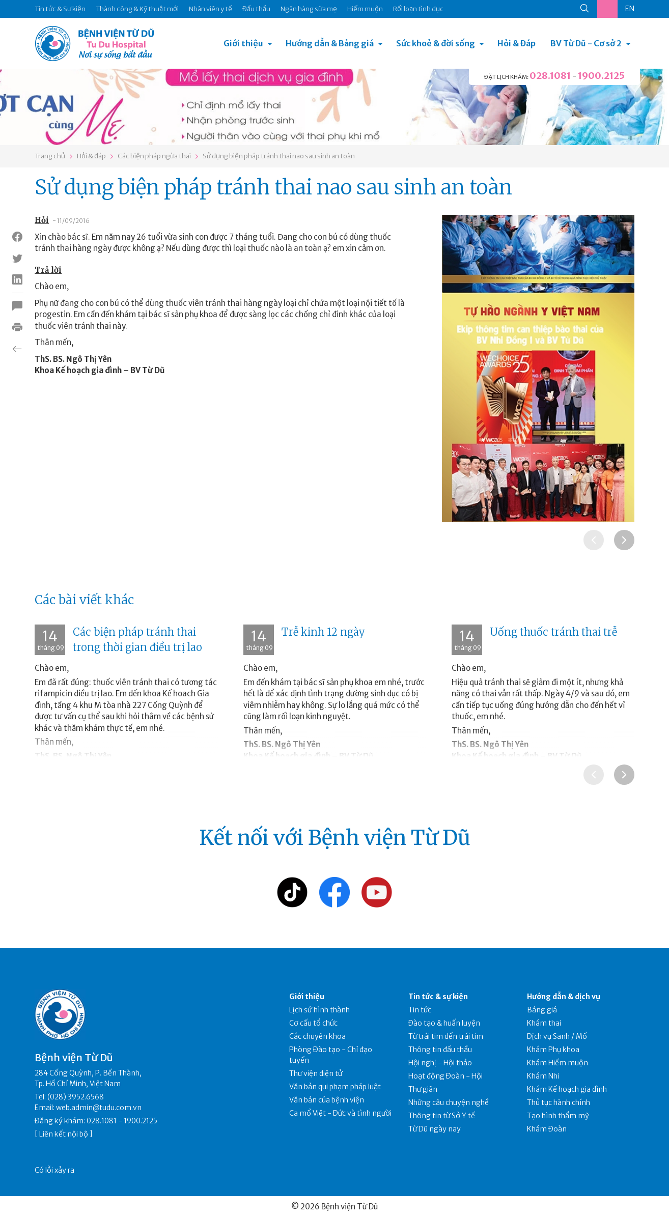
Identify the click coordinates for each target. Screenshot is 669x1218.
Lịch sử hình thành (319, 1009)
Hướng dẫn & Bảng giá (330, 43)
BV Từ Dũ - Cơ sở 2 (586, 43)
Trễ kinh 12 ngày (323, 632)
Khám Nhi (543, 1076)
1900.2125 (601, 75)
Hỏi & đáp (91, 156)
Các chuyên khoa (317, 1036)
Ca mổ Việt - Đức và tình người (340, 1113)
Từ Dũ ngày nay (434, 1129)
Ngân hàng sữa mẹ (309, 9)
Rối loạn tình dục (418, 9)
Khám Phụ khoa (553, 1049)
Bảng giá (542, 1009)
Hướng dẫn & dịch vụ (563, 996)
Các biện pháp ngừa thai (154, 156)
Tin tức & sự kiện (438, 996)
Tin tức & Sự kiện (60, 9)
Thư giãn (422, 1089)
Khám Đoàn (547, 1129)
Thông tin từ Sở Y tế (441, 1115)
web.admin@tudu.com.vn (99, 1107)
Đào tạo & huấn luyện (444, 1023)
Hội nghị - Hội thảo (440, 1062)
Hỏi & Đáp (516, 43)
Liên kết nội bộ (63, 1134)
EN (629, 8)
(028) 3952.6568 (75, 1096)
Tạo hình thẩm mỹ (558, 1115)
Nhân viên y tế (210, 9)
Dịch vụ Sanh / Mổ (557, 1036)
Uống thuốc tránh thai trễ (553, 632)
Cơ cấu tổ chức (313, 1023)
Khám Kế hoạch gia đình (567, 1089)
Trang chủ (50, 156)
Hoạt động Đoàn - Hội (445, 1076)
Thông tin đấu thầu (440, 1049)
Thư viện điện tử (316, 1073)
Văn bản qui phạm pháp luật (335, 1086)
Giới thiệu (243, 43)
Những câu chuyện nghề (448, 1102)
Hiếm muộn (365, 9)
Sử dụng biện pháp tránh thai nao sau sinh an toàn (279, 156)
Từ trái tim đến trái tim (445, 1036)
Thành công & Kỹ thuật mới (137, 9)
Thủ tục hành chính (558, 1102)
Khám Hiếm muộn (557, 1062)
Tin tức (419, 1009)
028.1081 (550, 75)
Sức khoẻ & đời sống (435, 43)
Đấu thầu (256, 9)
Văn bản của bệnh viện (326, 1099)
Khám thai (544, 1023)
